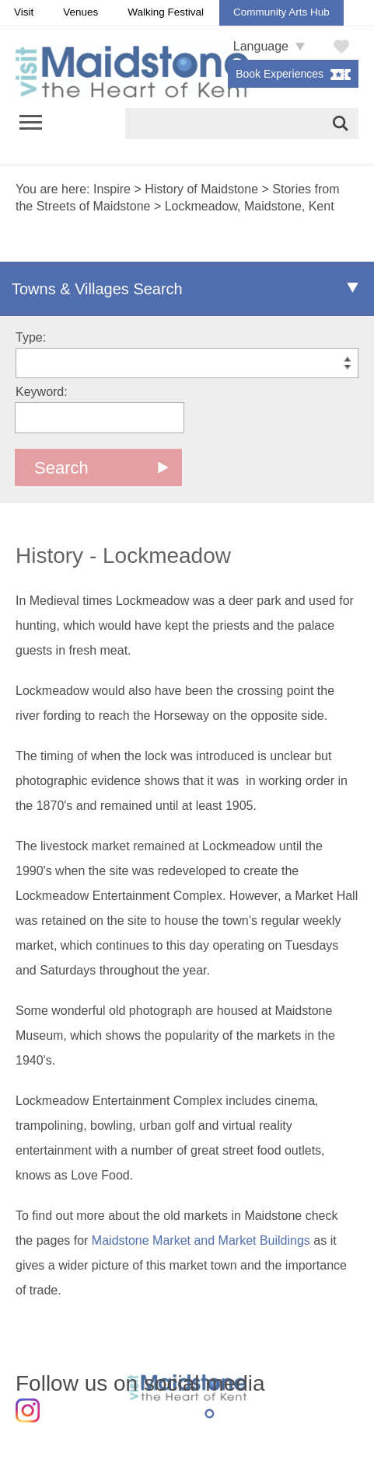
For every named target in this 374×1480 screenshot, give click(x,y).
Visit (23, 12)
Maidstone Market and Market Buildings (201, 1240)
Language (260, 46)
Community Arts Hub (281, 12)
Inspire (112, 189)
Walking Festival (166, 12)
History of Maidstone (201, 189)
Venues (80, 12)
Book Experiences (279, 74)
